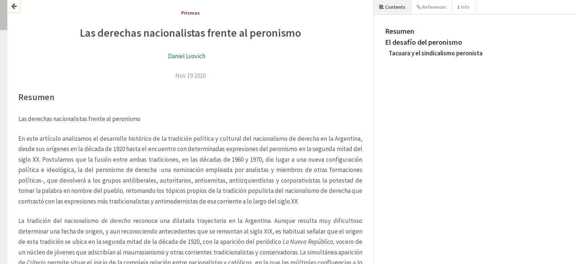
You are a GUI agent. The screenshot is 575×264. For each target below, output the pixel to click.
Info (464, 7)
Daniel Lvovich (186, 56)
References (431, 7)
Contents (392, 7)
